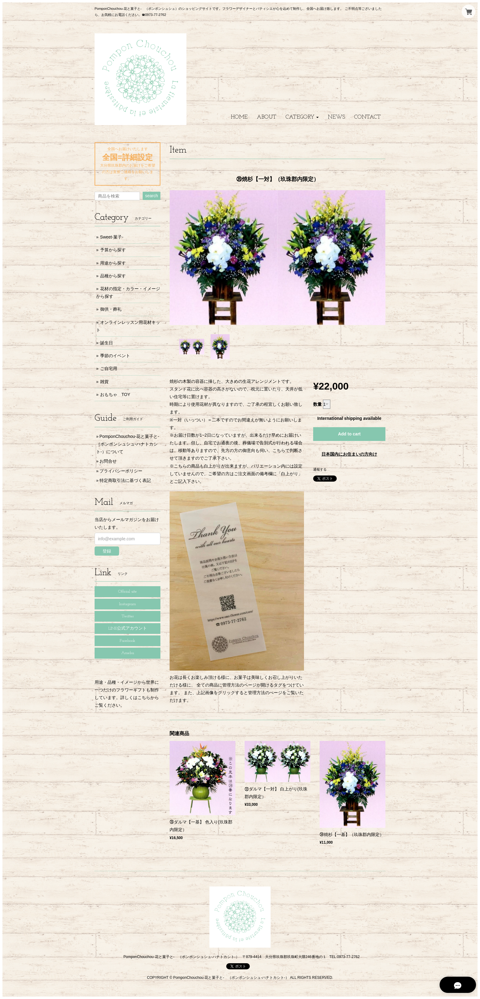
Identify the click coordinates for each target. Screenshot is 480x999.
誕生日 (106, 342)
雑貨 (104, 381)
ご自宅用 (108, 368)
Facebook (127, 640)
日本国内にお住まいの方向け (349, 454)
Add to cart (349, 433)
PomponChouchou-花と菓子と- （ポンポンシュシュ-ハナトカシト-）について (129, 444)
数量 (317, 404)
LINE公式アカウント (127, 628)
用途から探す (113, 263)
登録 (107, 551)
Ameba (127, 653)
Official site (127, 591)
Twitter (128, 616)
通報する (320, 469)
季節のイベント (115, 355)
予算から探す (113, 249)
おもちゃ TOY (115, 394)
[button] (302, 117)
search (151, 195)
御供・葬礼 (111, 309)
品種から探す (113, 275)
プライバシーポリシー (120, 470)
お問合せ (108, 461)
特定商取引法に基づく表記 (125, 480)
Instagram (127, 604)
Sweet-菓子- (111, 237)
